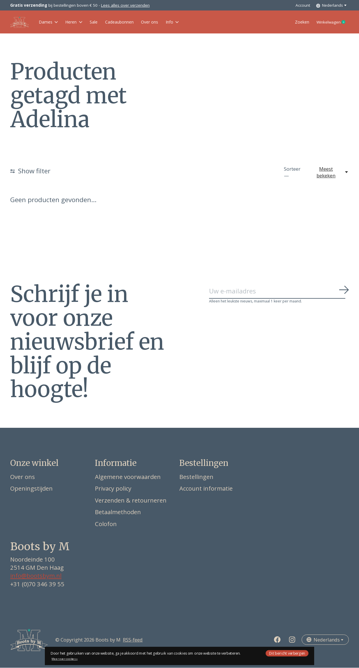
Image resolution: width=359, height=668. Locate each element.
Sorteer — (292, 172)
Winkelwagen (328, 22)
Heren (80, 22)
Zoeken (291, 22)
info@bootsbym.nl (35, 576)
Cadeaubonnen (134, 22)
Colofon (106, 524)
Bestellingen (196, 477)
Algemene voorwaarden (128, 477)
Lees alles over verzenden (125, 5)
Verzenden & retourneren (131, 500)
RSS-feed (133, 640)
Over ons (170, 22)
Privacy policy (113, 489)
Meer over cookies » (64, 659)
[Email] (279, 292)
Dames (50, 22)
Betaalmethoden (118, 512)
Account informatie (206, 489)
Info (196, 22)
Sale (103, 22)
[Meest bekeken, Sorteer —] (329, 172)
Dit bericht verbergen (287, 653)
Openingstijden (31, 489)
